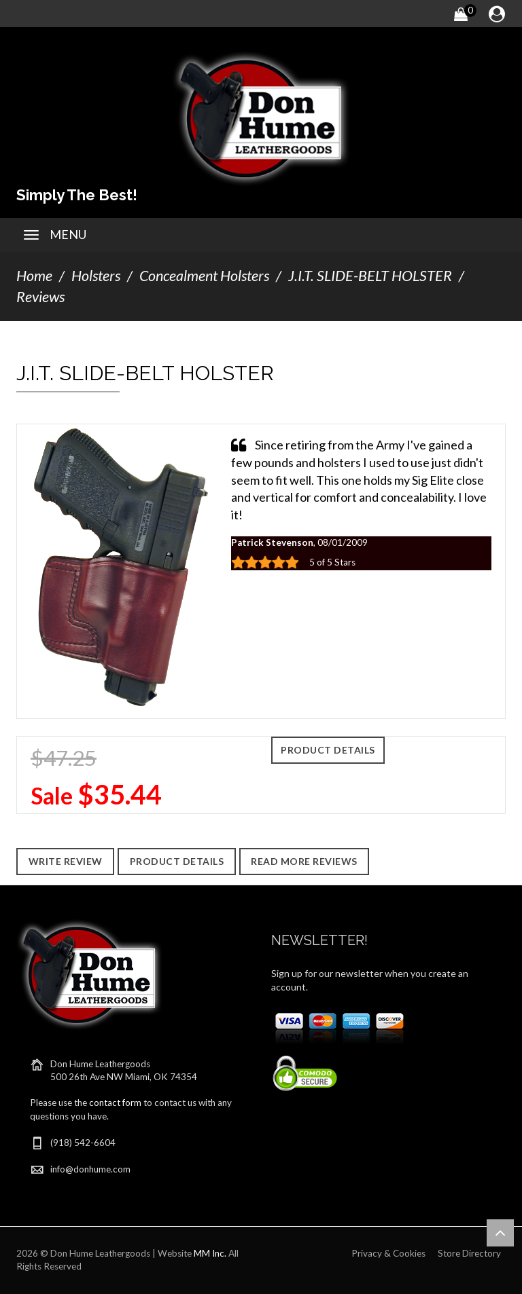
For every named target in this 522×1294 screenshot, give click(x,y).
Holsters (95, 275)
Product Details (328, 750)
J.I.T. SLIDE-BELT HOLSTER (370, 275)
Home (34, 275)
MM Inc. (210, 1253)
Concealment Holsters (204, 275)
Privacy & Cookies (388, 1253)
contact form (115, 1102)
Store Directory (469, 1253)
